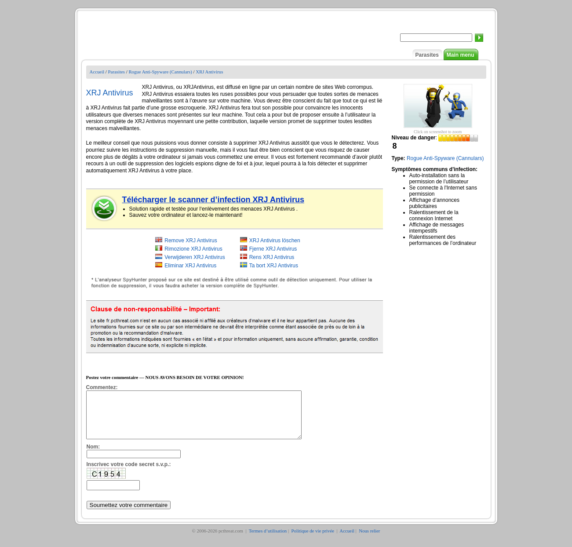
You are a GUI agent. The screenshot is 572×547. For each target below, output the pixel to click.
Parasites (426, 55)
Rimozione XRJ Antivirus (193, 249)
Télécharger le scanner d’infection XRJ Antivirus (213, 199)
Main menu (460, 55)
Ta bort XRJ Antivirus (273, 266)
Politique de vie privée (313, 540)
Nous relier (369, 540)
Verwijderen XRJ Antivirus (194, 257)
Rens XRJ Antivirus (272, 257)
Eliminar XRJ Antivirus (190, 266)
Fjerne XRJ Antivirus (273, 249)
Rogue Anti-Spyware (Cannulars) (160, 71)
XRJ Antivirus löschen (274, 240)
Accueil (97, 71)
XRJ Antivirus (209, 71)
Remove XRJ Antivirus (190, 240)
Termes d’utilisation (268, 540)
